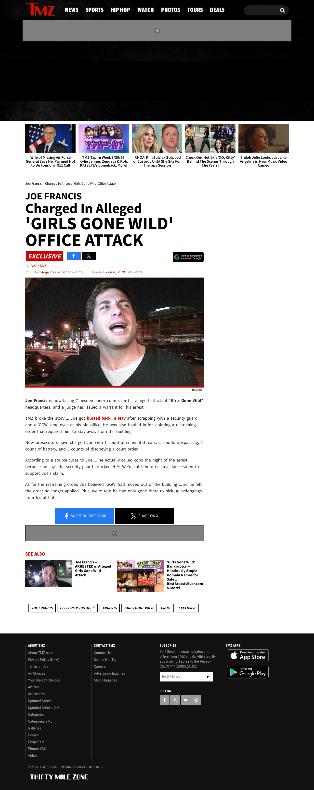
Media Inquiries (105, 680)
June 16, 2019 (114, 272)
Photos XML (37, 749)
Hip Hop (115, 111)
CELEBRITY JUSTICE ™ (77, 608)
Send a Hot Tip (105, 660)
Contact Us (102, 653)
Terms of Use (38, 666)
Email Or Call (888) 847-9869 (82, 91)
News (37, 111)
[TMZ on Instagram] (54, 70)
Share (85, 516)
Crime (166, 608)
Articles (34, 687)
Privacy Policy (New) (43, 660)
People (33, 735)
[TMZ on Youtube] (45, 70)
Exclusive (187, 608)
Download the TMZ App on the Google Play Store (248, 672)
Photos (194, 111)
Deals (269, 111)
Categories (36, 715)
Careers (100, 666)
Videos (33, 756)
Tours (233, 111)
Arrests (109, 608)
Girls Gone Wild (138, 608)
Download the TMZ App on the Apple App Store (248, 655)
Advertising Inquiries (109, 673)
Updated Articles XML (44, 708)
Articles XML (38, 694)
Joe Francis (41, 608)
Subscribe (208, 676)
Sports (73, 111)
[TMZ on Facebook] (29, 70)
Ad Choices (36, 673)
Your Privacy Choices (44, 680)
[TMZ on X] (36, 70)
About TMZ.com (40, 653)
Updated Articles (40, 701)
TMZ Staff (38, 265)
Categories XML (40, 721)
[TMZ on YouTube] (186, 700)
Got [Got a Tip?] (41, 91)
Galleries (34, 728)
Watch (155, 111)
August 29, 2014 (53, 272)
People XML (37, 742)
